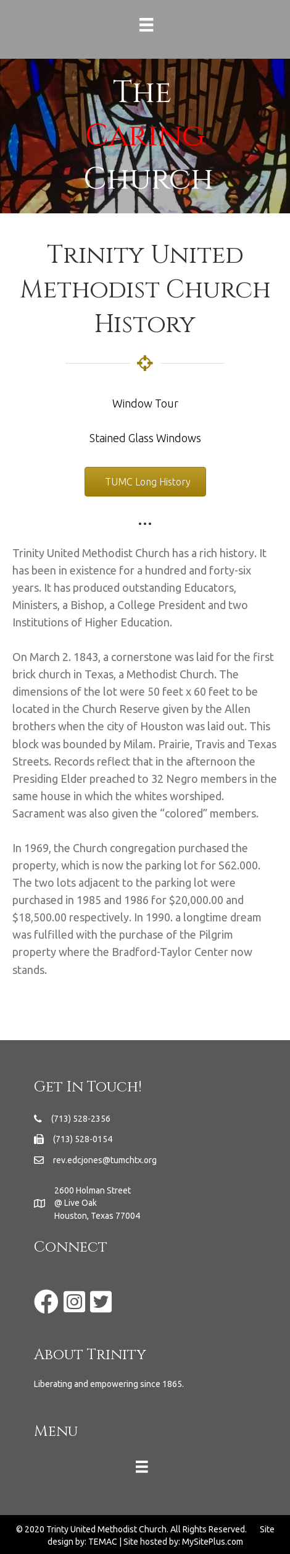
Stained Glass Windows (145, 438)
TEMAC (102, 1542)
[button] (145, 481)
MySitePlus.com (212, 1542)
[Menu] (144, 24)
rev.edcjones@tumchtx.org (105, 1160)
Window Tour (145, 403)
